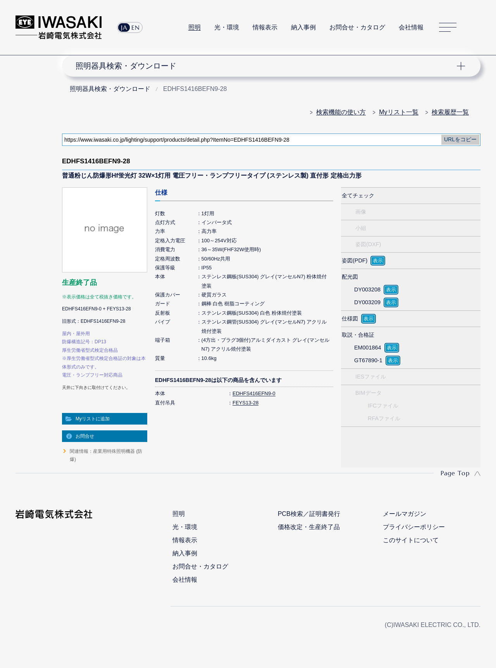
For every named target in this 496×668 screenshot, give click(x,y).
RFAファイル (384, 418)
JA (124, 27)
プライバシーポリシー (414, 527)
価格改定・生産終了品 (309, 527)
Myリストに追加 (93, 418)
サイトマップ (447, 27)
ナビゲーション (266, 66)
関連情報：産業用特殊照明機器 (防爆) (106, 455)
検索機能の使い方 (341, 112)
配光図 (350, 277)
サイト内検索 (476, 27)
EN (135, 27)
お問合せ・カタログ (357, 27)
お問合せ (85, 436)
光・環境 (226, 27)
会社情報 (411, 27)
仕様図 (350, 318)
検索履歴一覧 (450, 112)
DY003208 (367, 289)
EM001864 (367, 347)
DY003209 (367, 302)
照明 (194, 27)
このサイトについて (411, 540)
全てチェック (358, 195)
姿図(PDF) (354, 260)
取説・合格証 (358, 335)
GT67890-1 (368, 360)
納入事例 (303, 27)
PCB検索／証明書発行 (309, 513)
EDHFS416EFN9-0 (254, 393)
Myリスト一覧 (398, 112)
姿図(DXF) (368, 244)
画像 (360, 212)
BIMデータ (368, 393)
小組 (360, 228)
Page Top (455, 473)
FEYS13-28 (245, 403)
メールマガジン (404, 513)
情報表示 (265, 27)
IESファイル (370, 376)
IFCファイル (383, 406)
